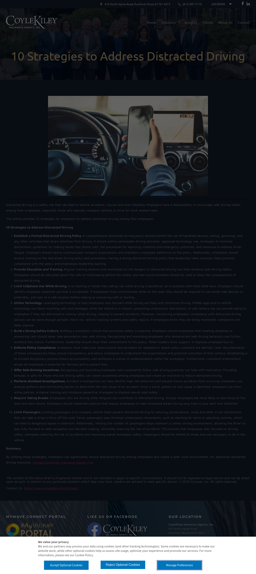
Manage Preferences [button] (179, 565)
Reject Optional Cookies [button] (123, 564)
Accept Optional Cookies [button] (66, 565)
